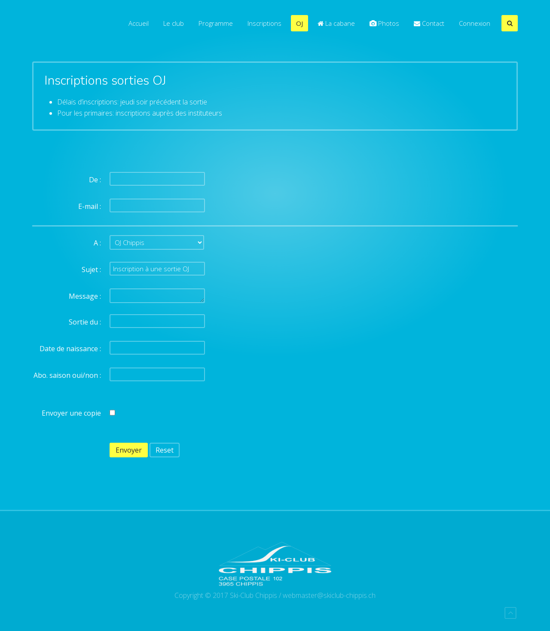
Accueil (138, 23)
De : (95, 179)
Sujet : (91, 269)
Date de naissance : (70, 348)
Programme (216, 23)
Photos (384, 23)
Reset (165, 450)
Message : (85, 296)
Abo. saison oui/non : (67, 375)
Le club (173, 23)
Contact (429, 23)
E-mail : (89, 206)
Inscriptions (264, 23)
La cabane (336, 23)
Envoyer (129, 450)
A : (97, 243)
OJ (299, 23)
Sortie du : (85, 322)
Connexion (474, 23)
